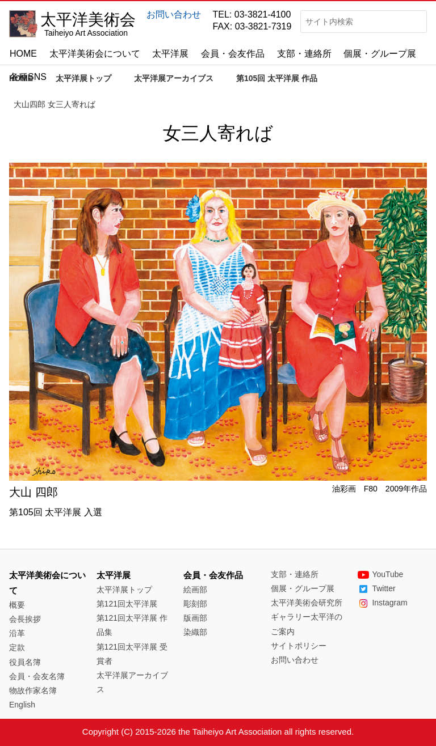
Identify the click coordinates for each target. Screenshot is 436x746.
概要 (17, 604)
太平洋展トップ (83, 78)
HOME (23, 53)
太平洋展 (170, 53)
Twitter (376, 588)
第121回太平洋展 (127, 603)
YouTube (380, 574)
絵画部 (195, 589)
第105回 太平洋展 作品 (276, 78)
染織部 (195, 632)
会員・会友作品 (233, 53)
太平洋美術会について (94, 53)
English (22, 704)
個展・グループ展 (379, 53)
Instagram (382, 602)
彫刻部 (195, 603)
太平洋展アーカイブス (173, 78)
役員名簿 (25, 662)
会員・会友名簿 (37, 676)
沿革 (17, 633)
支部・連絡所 (304, 53)
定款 (17, 647)
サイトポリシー (298, 645)
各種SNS (28, 77)
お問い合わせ (173, 14)
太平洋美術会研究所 (306, 602)
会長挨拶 (25, 619)
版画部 (195, 617)
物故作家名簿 (33, 690)
